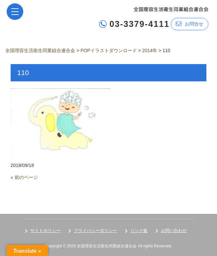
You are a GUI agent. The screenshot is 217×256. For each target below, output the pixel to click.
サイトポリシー (45, 230)
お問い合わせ (174, 230)
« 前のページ (24, 177)
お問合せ (189, 24)
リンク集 (139, 230)
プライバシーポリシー (95, 230)
